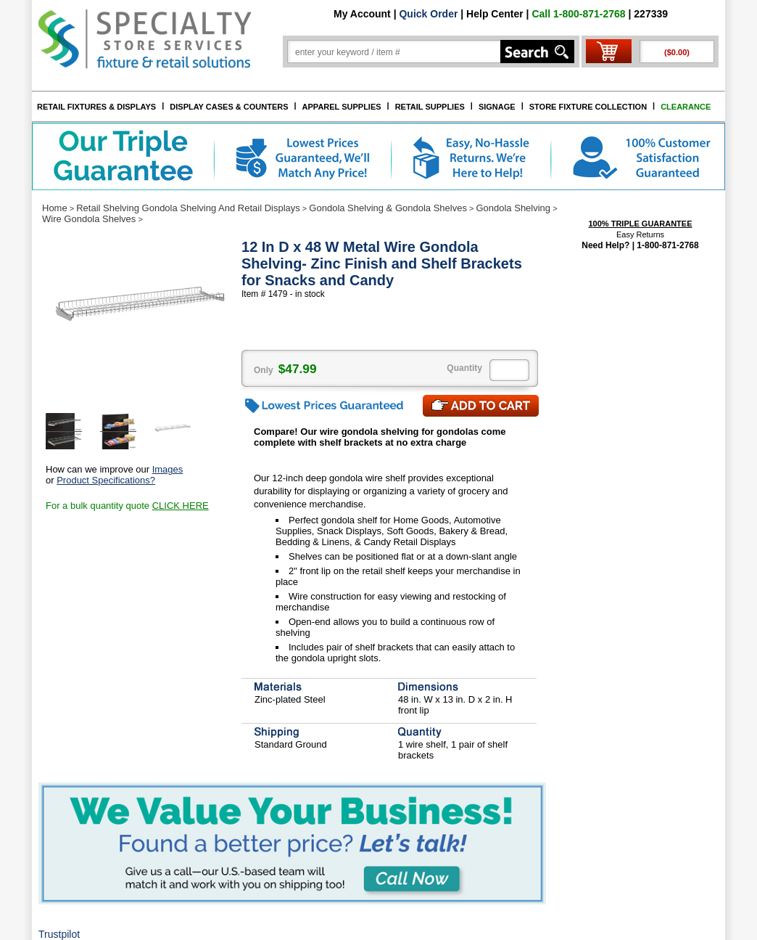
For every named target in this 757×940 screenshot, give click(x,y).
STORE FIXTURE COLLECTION (588, 106)
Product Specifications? (106, 480)
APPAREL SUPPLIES (341, 106)
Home (54, 208)
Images (167, 469)
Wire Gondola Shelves (89, 218)
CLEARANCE (686, 106)
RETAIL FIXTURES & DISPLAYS (96, 106)
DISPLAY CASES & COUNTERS (229, 106)
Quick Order (428, 14)
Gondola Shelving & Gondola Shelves (388, 208)
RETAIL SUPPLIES (430, 106)
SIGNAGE (497, 106)
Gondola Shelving (513, 208)
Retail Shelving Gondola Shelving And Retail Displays (188, 208)
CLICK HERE (180, 505)
